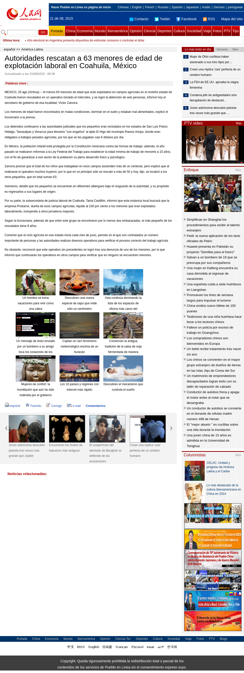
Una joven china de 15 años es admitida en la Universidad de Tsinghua (209, 440)
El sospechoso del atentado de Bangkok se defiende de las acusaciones (105, 453)
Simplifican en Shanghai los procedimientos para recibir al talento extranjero (213, 225)
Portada (57, 31)
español (9, 49)
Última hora (11, 40)
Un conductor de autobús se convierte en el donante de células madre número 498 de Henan (214, 413)
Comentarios (95, 406)
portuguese (235, 7)
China (70, 31)
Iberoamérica (117, 31)
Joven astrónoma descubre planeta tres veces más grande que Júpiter (27, 450)
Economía (85, 31)
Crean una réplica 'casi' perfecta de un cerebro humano (145, 450)
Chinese (123, 7)
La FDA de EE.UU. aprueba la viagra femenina (214, 84)
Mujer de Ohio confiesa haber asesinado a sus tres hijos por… (211, 59)
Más (239, 123)
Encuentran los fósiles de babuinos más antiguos (65, 447)
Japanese (192, 7)
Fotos (217, 31)
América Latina (32, 49)
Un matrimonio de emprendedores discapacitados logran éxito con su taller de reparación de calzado (211, 381)
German (219, 7)
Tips (236, 31)
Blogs (223, 639)
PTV (227, 31)
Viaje (207, 31)
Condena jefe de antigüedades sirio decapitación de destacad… (213, 97)
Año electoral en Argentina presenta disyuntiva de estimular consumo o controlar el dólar (85, 40)
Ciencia (149, 31)
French (149, 7)
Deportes (164, 31)
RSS (209, 19)
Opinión (136, 31)
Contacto (138, 19)
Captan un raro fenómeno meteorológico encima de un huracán (79, 346)
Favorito (33, 406)
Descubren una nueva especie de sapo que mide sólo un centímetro (79, 303)
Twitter (162, 19)
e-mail (74, 406)
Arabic (206, 7)
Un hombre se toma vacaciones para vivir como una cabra (36, 303)
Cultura (179, 31)
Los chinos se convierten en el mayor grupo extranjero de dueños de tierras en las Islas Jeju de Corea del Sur (214, 365)
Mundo (100, 31)
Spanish (177, 7)
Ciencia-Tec (123, 639)
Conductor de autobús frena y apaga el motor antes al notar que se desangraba (213, 397)
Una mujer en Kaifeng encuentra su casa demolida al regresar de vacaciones (212, 273)
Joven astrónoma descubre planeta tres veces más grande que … (213, 110)
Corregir (54, 406)
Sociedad (194, 31)
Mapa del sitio (232, 19)
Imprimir (12, 406)
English (137, 7)
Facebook (186, 19)
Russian (163, 7)
